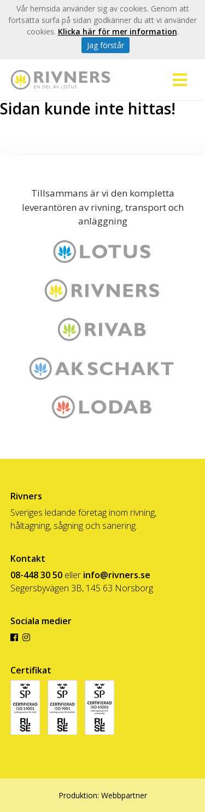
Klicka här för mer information (117, 31)
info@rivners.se (116, 575)
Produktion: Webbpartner (102, 795)
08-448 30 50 (36, 575)
